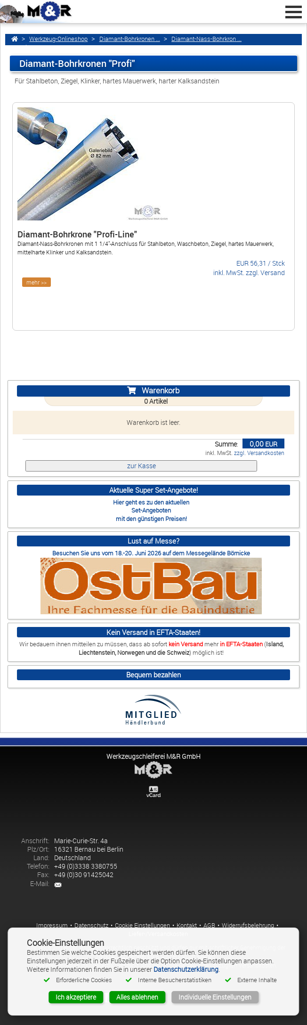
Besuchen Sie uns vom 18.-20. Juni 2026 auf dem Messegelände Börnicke (151, 553)
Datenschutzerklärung (186, 969)
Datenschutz (91, 925)
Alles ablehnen (137, 996)
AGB (209, 925)
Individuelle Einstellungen (214, 996)
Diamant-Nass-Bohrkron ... (206, 39)
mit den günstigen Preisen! (151, 518)
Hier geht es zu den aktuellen (151, 502)
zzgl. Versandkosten (259, 452)
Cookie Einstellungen (142, 925)
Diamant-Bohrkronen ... (129, 39)
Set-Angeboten (151, 510)
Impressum (52, 925)
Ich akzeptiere (76, 996)
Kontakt (187, 925)
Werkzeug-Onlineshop (58, 39)
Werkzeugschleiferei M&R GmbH (153, 756)
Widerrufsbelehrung (248, 925)
